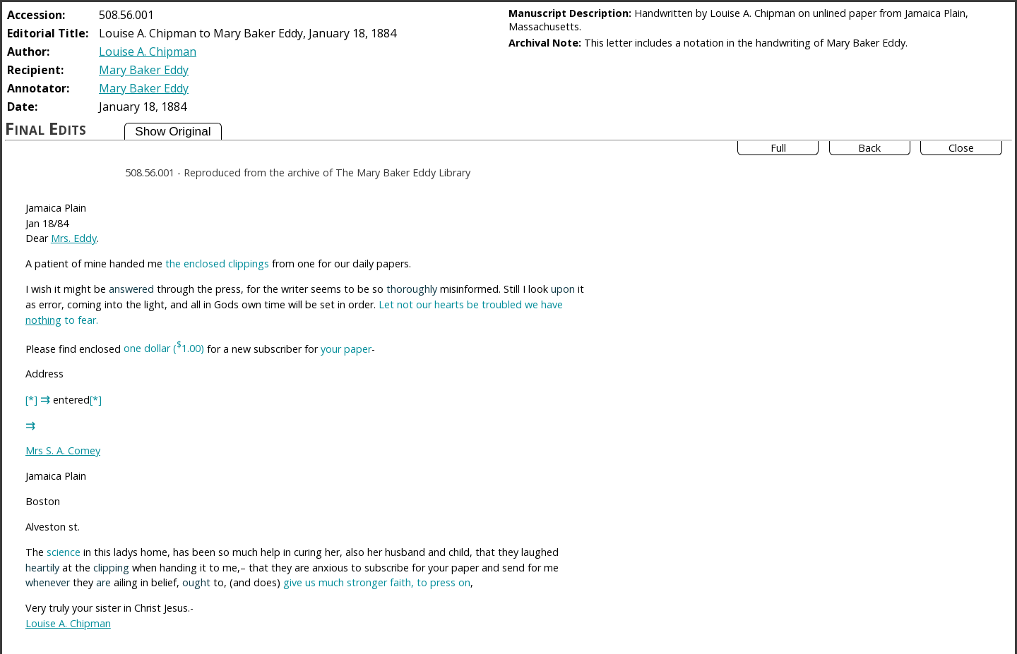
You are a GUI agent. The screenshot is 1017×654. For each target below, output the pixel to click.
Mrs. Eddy (74, 238)
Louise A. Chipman (147, 51)
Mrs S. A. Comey (62, 450)
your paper (346, 348)
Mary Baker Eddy (144, 70)
